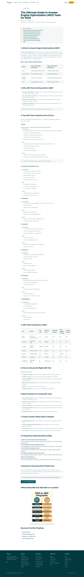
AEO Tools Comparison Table (30, 37)
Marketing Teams (39, 563)
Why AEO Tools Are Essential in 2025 (31, 32)
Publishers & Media (39, 561)
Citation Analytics (24, 559)
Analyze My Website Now (28, 481)
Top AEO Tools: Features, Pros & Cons (32, 33)
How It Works (32, 2)
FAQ (24, 41)
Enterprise (38, 566)
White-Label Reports (25, 563)
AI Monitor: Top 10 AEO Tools (28, 536)
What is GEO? (26, 2)
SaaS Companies (39, 557)
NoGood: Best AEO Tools (27, 538)
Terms (66, 565)
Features (16, 2)
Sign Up (71, 2)
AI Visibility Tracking (25, 557)
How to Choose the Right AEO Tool (31, 35)
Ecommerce (38, 559)
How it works (52, 561)
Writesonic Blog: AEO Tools (28, 534)
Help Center (52, 557)
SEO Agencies (38, 556)
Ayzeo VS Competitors (54, 563)
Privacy (66, 563)
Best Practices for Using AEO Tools (31, 38)
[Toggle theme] (76, 2)
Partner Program (68, 559)
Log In (66, 2)
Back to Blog (26, 8)
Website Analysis (24, 561)
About (66, 556)
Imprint (66, 566)
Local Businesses (39, 565)
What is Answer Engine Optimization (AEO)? (33, 30)
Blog (38, 2)
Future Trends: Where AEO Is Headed (31, 40)
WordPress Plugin (24, 565)
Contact (66, 561)
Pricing (20, 2)
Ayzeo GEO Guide (26, 532)
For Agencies (67, 557)
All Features (23, 556)
